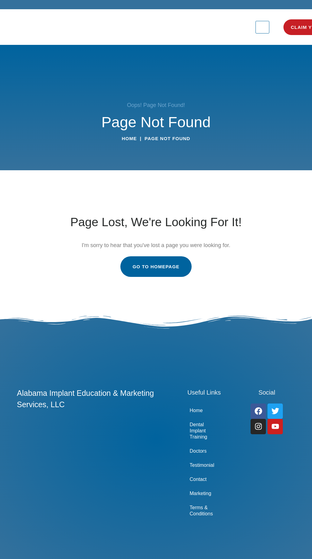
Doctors (198, 451)
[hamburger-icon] (262, 27)
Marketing (200, 493)
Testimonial (202, 465)
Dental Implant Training (198, 430)
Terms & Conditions (201, 510)
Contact (198, 479)
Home (129, 138)
